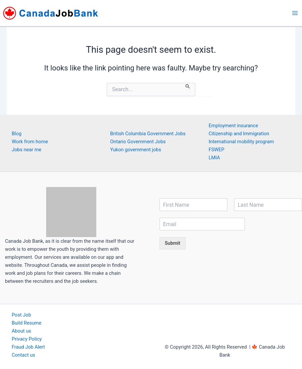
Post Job (21, 315)
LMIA (214, 158)
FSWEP (216, 150)
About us (21, 331)
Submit (172, 243)
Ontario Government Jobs (138, 142)
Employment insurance (233, 126)
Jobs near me (26, 150)
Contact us (23, 355)
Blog (16, 134)
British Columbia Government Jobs (147, 134)
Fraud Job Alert (28, 347)
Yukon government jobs (135, 150)
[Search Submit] (187, 86)
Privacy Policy (27, 339)
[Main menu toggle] (295, 13)
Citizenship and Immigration (239, 134)
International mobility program (241, 142)
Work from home (30, 142)
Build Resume (26, 323)
